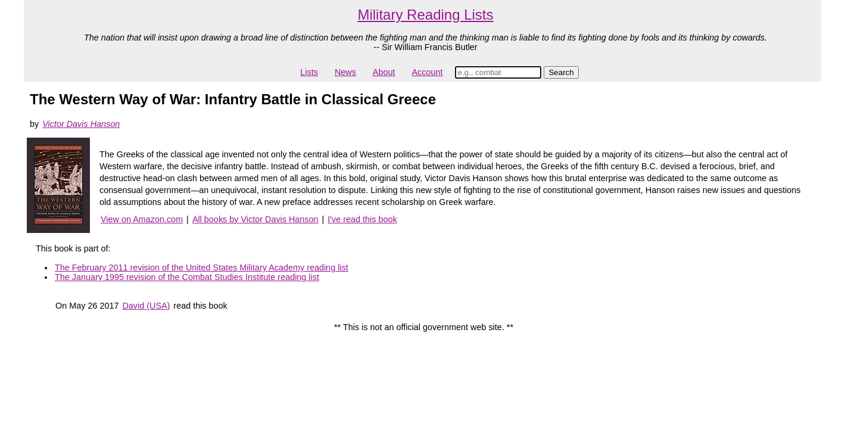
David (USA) (146, 305)
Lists (309, 72)
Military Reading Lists (425, 15)
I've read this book (362, 219)
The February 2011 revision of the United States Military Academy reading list (201, 267)
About (384, 72)
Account (426, 72)
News (345, 72)
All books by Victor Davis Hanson (255, 219)
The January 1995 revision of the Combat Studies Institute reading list (187, 277)
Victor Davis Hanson (81, 124)
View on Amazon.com (142, 219)
